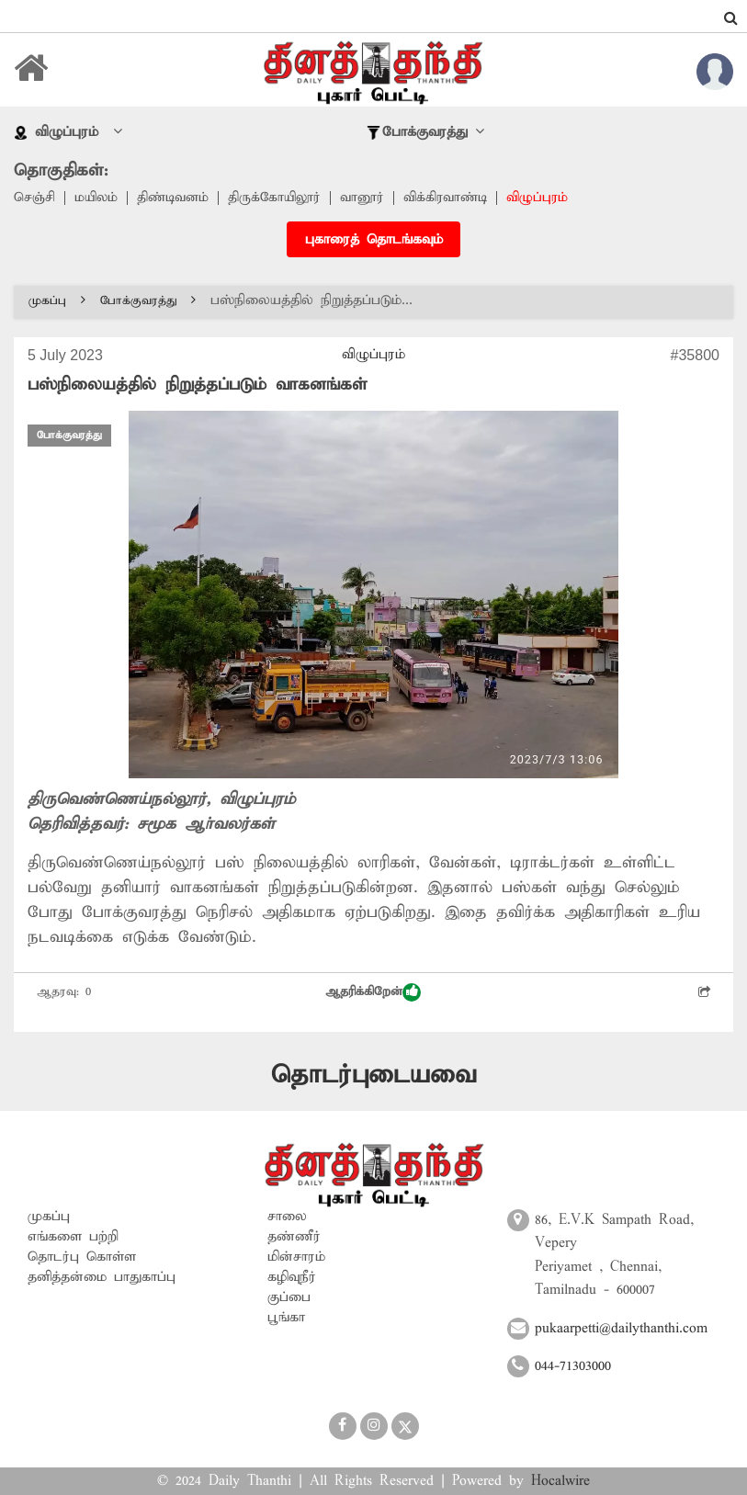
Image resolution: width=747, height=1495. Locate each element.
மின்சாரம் (296, 1256)
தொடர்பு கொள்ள (82, 1256)
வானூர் (370, 198)
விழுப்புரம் (551, 198)
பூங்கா (286, 1316)
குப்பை (289, 1296)
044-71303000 (573, 1366)
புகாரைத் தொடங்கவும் (374, 240)
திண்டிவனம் (177, 198)
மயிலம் (97, 198)
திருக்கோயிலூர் (281, 198)
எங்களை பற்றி (73, 1236)
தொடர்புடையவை (373, 1075)
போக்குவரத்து (148, 301)
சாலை (287, 1215)
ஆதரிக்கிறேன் (373, 993)
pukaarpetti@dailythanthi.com (621, 1328)
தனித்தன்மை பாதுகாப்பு (101, 1276)
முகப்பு (56, 301)
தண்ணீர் (294, 1236)
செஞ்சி (35, 198)
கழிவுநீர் (291, 1276)
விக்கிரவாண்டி (456, 198)
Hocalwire (560, 1481)
